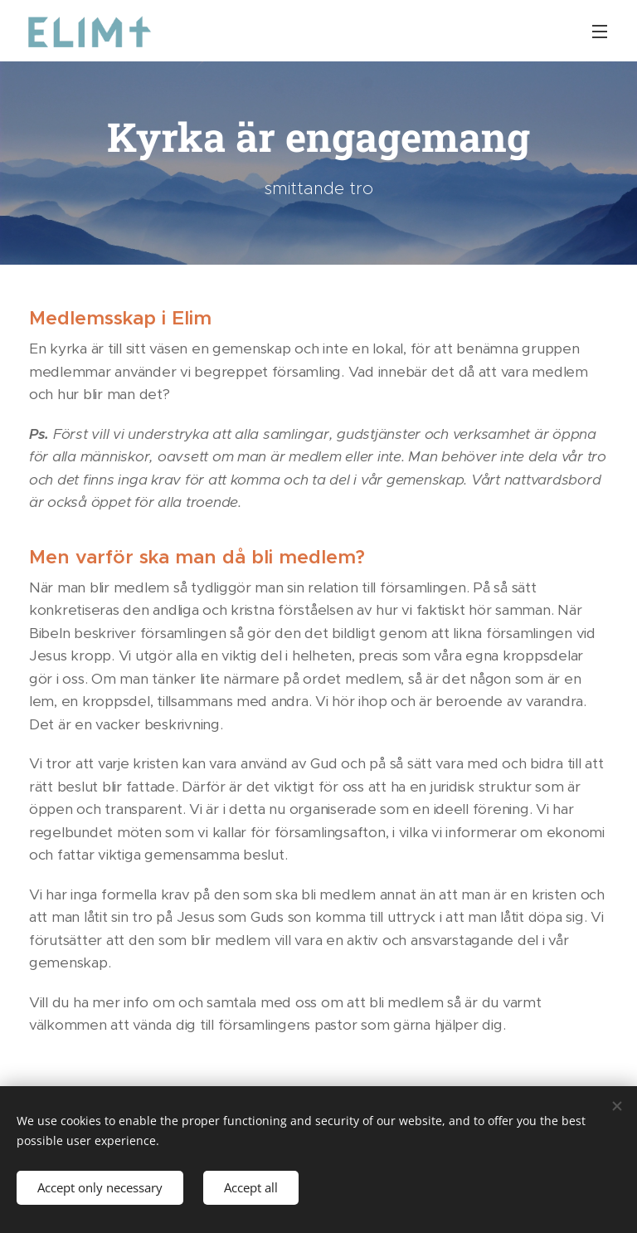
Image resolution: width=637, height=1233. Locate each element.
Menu (599, 31)
